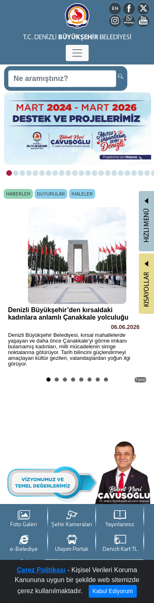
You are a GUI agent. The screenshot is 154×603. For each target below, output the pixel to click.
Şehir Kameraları (71, 519)
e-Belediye (24, 543)
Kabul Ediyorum (112, 591)
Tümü (140, 379)
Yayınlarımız (120, 519)
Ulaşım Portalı (71, 543)
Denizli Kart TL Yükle (120, 544)
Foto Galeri (23, 519)
